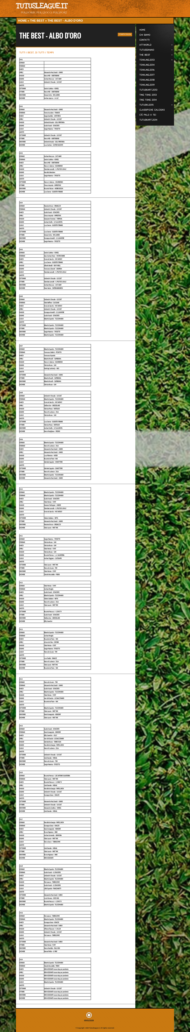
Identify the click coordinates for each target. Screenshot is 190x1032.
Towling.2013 (155, 60)
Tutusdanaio (155, 50)
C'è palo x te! (147, 115)
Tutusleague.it (41, 6)
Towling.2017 (147, 75)
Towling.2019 (147, 85)
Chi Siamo (144, 35)
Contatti (144, 40)
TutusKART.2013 (148, 90)
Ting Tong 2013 (148, 95)
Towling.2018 (147, 80)
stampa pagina (125, 34)
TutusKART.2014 (148, 120)
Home (22, 20)
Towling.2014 (147, 65)
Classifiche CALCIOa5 (152, 110)
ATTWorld (155, 45)
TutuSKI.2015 (155, 105)
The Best (37, 20)
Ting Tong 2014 (148, 100)
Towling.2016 (147, 70)
